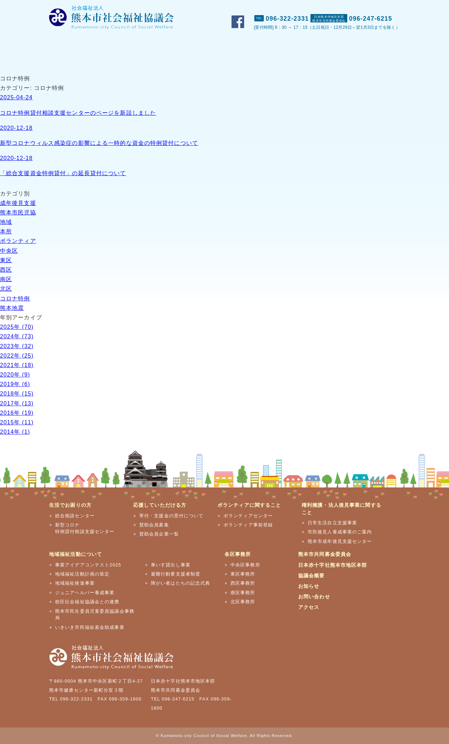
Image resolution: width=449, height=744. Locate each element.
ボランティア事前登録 (248, 524)
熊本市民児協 (18, 212)
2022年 (17, 356)
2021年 (17, 365)
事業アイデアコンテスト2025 (88, 564)
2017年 (17, 403)
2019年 (15, 384)
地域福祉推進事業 (75, 583)
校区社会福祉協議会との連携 (87, 601)
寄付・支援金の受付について (171, 515)
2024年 (17, 336)
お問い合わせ (350, 7)
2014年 (15, 432)
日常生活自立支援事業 (332, 522)
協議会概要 (311, 575)
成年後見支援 (18, 203)
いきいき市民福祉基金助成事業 (90, 627)
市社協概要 (275, 7)
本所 (6, 231)
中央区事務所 (245, 564)
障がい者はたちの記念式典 (180, 583)
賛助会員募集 (154, 524)
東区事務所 (242, 574)
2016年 (17, 413)
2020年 (15, 375)
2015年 (17, 422)
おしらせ (311, 7)
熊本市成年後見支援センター (340, 541)
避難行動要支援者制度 (175, 574)
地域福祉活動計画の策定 (82, 574)
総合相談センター (75, 515)
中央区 (9, 251)
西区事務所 (242, 583)
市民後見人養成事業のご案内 (340, 531)
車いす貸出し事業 (170, 564)
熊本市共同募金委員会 (324, 554)
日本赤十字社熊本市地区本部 (332, 565)
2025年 (17, 327)
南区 (6, 279)
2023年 (17, 346)
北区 (6, 289)
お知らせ (308, 586)
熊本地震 (12, 308)
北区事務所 (242, 601)
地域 (6, 222)
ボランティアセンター (248, 515)
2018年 (17, 394)
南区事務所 (242, 592)
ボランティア (18, 241)
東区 (6, 260)
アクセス (387, 7)
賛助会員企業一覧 (159, 534)
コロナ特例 (15, 298)
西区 (6, 270)
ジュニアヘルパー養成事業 (84, 592)
